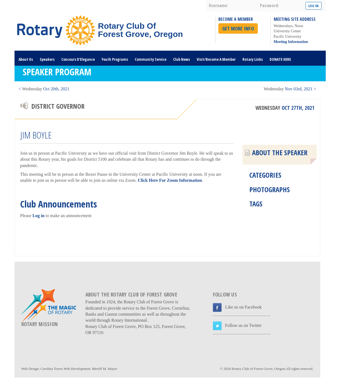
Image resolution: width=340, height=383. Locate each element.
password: (269, 5)
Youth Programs (115, 59)
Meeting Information (291, 42)
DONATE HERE (280, 59)
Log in (38, 215)
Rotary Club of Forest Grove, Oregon (258, 369)
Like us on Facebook (243, 307)
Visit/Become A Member (216, 59)
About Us (26, 59)
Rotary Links (252, 59)
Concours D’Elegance (78, 59)
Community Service (150, 59)
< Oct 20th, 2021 (44, 89)
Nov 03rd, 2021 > (290, 89)
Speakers (47, 59)
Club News (181, 59)
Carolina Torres (52, 369)
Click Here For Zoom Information (170, 180)
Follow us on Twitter (243, 325)
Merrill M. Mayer (104, 369)
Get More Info (238, 28)
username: (218, 5)
